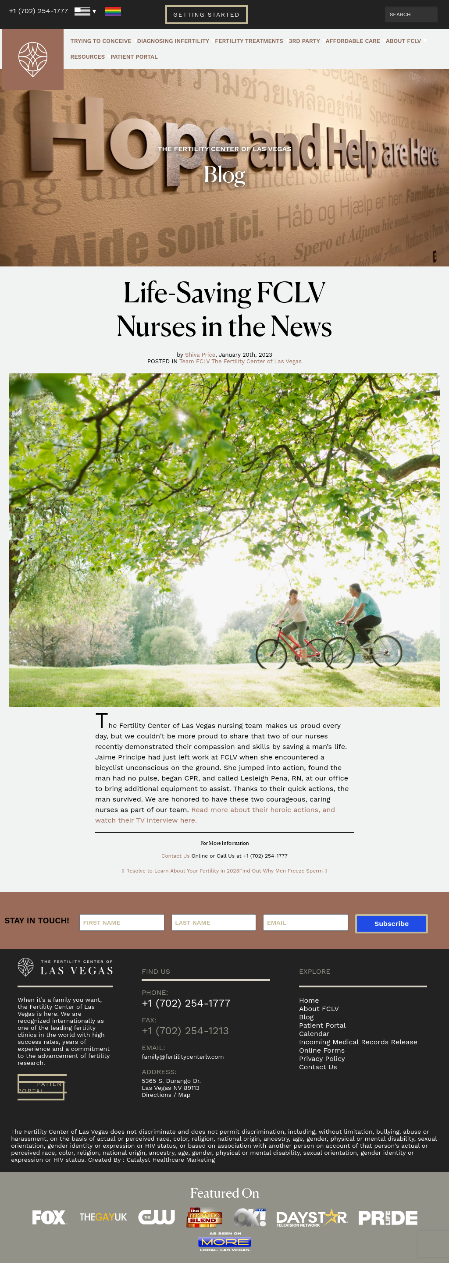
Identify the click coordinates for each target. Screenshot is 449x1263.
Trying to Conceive (100, 41)
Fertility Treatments (249, 41)
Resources (87, 56)
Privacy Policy (322, 1058)
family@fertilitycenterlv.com (183, 1056)
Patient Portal (134, 56)
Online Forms (322, 1050)
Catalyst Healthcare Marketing (172, 1159)
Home (309, 1000)
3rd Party (304, 41)
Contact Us (175, 856)
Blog (306, 1017)
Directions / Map (166, 1094)
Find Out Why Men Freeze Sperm (281, 871)
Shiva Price (200, 354)
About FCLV (403, 41)
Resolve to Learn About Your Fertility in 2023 (182, 871)
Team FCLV (194, 361)
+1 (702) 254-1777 (38, 11)
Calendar (314, 1033)
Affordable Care (353, 41)
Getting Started (206, 14)
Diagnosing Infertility (173, 41)
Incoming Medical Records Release (358, 1042)
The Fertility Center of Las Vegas (256, 361)
